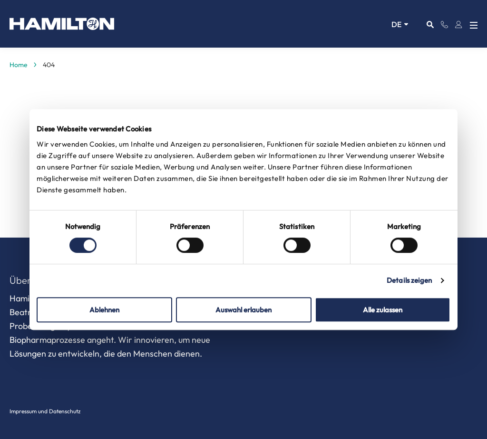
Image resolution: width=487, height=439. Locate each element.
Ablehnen (104, 309)
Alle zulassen (382, 309)
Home (19, 64)
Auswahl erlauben (243, 309)
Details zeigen (409, 280)
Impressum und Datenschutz (45, 411)
